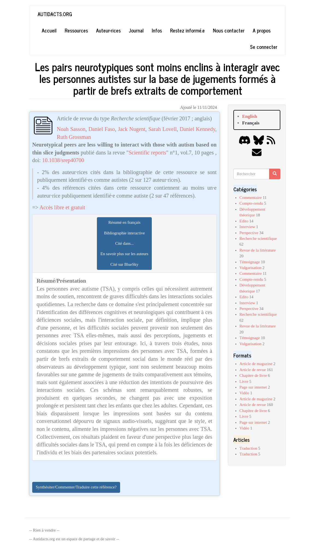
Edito (243, 221)
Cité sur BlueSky (124, 264)
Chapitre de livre (253, 375)
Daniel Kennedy (197, 129)
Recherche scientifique (258, 238)
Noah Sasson (71, 129)
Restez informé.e (187, 30)
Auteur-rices (108, 30)
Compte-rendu (251, 203)
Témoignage (249, 262)
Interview (247, 227)
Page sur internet (253, 387)
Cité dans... (124, 243)
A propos (262, 30)
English (249, 116)
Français (250, 123)
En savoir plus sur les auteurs (124, 254)
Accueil (49, 30)
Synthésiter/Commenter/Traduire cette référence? (76, 487)
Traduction (248, 448)
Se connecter (263, 47)
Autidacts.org (55, 14)
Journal (136, 30)
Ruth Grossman (74, 137)
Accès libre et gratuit (62, 207)
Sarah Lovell (162, 129)
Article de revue (252, 370)
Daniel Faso (101, 129)
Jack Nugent (131, 129)
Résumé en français (124, 222)
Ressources (76, 30)
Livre (243, 381)
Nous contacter (229, 30)
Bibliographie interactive (124, 233)
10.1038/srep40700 (63, 160)
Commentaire (250, 197)
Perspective (248, 233)
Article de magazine (255, 364)
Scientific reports (147, 153)
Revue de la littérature (257, 250)
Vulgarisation (250, 267)
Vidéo (244, 393)
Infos (157, 30)
